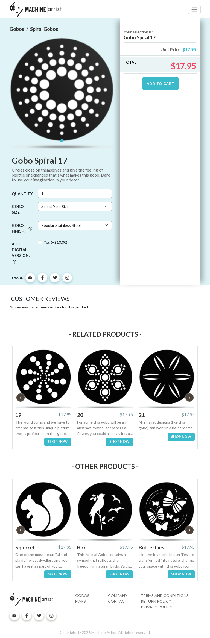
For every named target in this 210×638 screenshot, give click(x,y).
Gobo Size (18, 209)
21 (142, 415)
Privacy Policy (157, 607)
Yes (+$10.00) (55, 242)
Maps (80, 601)
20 (80, 415)
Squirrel (24, 547)
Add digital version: (21, 252)
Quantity (22, 193)
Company (117, 595)
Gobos (82, 595)
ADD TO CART (160, 83)
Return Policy (156, 601)
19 (18, 415)
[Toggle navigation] (194, 9)
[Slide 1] (61, 140)
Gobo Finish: (22, 228)
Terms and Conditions (165, 595)
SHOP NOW (58, 442)
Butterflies (151, 547)
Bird (82, 547)
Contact (117, 601)
